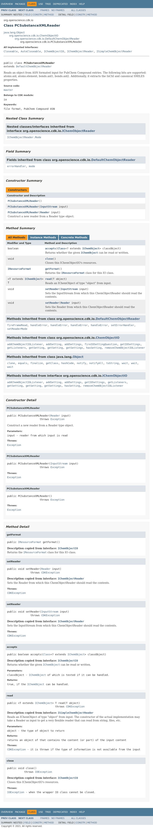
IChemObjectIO (54, 51)
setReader (52, 289)
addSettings (73, 344)
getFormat (52, 268)
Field (27, 14)
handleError (38, 325)
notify (81, 363)
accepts (50, 248)
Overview (7, 4)
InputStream (48, 206)
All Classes (78, 10)
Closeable (11, 51)
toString (112, 363)
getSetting (36, 347)
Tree (48, 4)
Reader (45, 212)
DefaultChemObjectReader (34, 66)
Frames (44, 10)
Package (20, 4)
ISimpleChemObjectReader (114, 51)
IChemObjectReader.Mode (24, 137)
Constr (37, 14)
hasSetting (94, 347)
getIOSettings (130, 344)
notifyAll (96, 363)
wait (125, 363)
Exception (57, 419)
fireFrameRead (17, 325)
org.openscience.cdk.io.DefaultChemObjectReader (47, 38)
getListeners (16, 347)
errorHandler (16, 166)
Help (82, 4)
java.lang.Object (14, 32)
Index (73, 4)
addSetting (53, 344)
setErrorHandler (122, 325)
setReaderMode (17, 328)
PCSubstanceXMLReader (23, 200)
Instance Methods (43, 237)
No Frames (57, 10)
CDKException (50, 572)
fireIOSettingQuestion (100, 344)
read (48, 278)
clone (11, 363)
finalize (36, 363)
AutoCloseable (31, 51)
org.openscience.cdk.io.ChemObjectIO (33, 35)
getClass (52, 363)
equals (22, 363)
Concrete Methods (74, 237)
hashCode (67, 363)
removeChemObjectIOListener (125, 347)
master (8, 89)
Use (41, 4)
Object (78, 357)
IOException (43, 771)
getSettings (74, 347)
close (49, 258)
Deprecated (60, 4)
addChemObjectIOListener (25, 344)
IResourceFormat (19, 268)
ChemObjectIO (107, 337)
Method (49, 14)
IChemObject (90, 248)
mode (32, 166)
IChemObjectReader (80, 51)
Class (61, 248)
